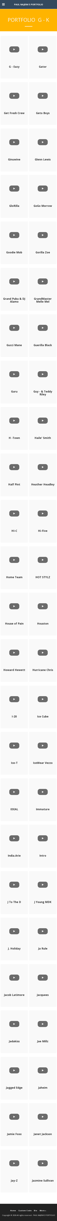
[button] (3, 4)
